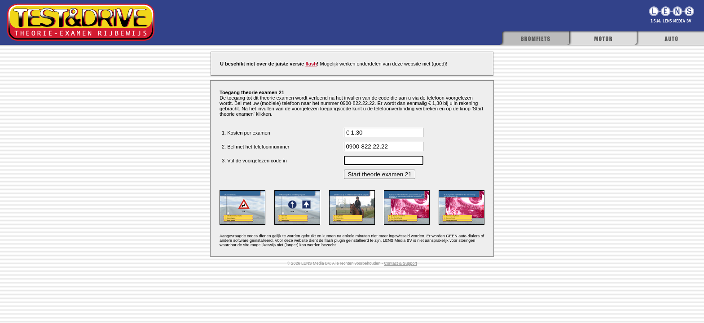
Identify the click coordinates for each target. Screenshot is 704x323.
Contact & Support (400, 263)
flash (311, 63)
